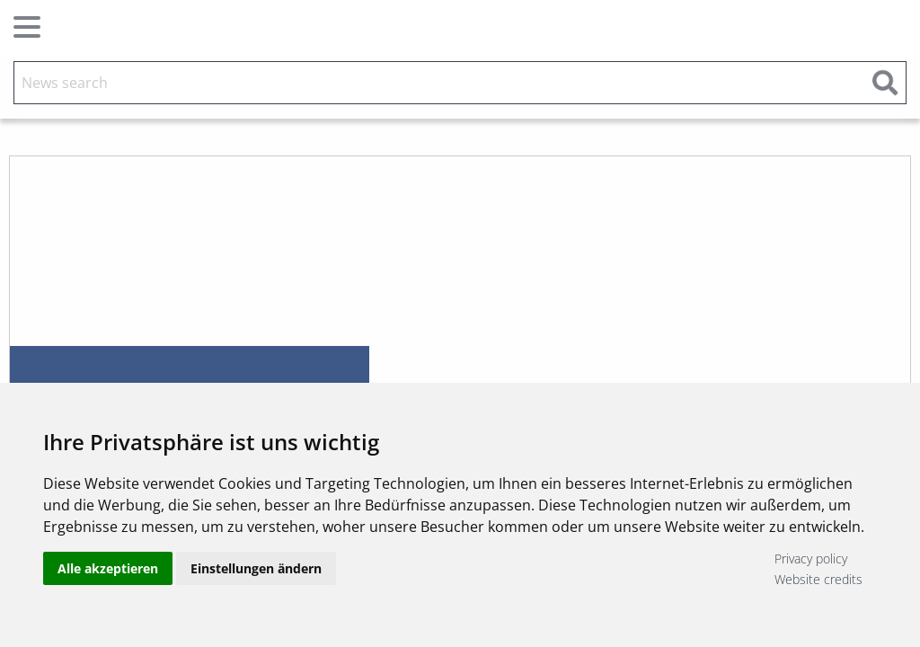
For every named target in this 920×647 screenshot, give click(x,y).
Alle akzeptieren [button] (108, 568)
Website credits (818, 579)
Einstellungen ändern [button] (256, 568)
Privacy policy (810, 558)
